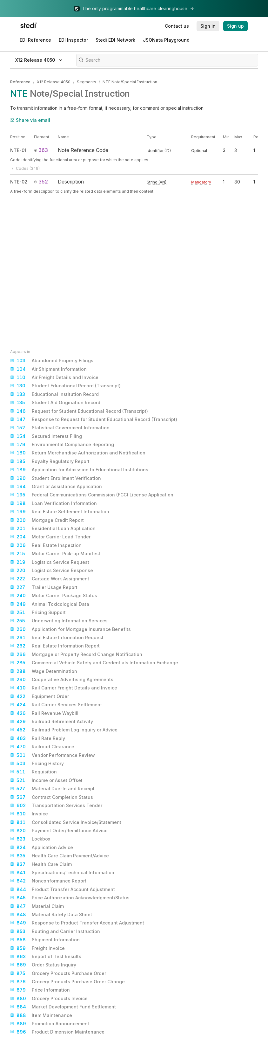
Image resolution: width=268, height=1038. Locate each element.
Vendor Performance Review (52, 755)
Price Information (40, 989)
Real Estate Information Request (57, 637)
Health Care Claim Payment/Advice (59, 855)
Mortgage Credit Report (47, 520)
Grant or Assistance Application (56, 486)
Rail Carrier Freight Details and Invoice (63, 687)
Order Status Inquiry (43, 964)
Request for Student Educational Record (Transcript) (79, 411)
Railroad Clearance (42, 746)
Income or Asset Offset (46, 780)
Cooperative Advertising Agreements (61, 679)
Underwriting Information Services (59, 620)
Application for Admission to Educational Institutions (79, 469)
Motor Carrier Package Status (53, 595)
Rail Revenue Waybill (44, 713)
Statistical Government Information (60, 427)
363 (41, 150)
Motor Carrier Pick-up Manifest (55, 553)
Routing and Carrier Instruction (55, 931)
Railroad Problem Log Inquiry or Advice (63, 729)
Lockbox (30, 838)
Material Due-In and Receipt (52, 788)
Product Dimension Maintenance (57, 1031)
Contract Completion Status (51, 797)
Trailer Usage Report (43, 587)
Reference (20, 82)
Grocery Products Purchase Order (58, 973)
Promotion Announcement (49, 1023)
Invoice (29, 813)
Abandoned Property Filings (51, 360)
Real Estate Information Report (55, 645)
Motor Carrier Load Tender (50, 536)
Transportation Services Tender (56, 805)
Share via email (30, 119)
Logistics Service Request (49, 562)
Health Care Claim (41, 864)
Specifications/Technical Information (62, 872)
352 (41, 181)
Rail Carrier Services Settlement (56, 704)
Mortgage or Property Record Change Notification (76, 654)
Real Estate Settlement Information (59, 511)
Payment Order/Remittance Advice (59, 830)
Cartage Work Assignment (49, 578)
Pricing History (37, 763)
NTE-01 (18, 150)
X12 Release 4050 (53, 82)
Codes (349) (25, 168)
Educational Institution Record (54, 394)
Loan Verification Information (53, 503)
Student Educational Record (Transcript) (65, 385)
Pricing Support (38, 612)
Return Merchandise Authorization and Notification (77, 452)
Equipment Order (39, 696)
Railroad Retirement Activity (51, 721)
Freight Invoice (37, 948)
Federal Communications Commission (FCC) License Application (91, 494)
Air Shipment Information (48, 369)
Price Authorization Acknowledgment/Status (70, 897)
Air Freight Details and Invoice (54, 377)
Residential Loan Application (53, 528)
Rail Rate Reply (37, 738)
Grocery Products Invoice (49, 998)
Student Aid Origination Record (55, 402)
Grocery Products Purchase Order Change (67, 981)
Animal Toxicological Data (49, 604)
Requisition (33, 771)
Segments (86, 82)
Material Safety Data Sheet (51, 914)
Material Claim (37, 906)
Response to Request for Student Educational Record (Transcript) (93, 419)
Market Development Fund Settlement (63, 1006)
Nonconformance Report (48, 880)
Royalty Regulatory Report (50, 461)
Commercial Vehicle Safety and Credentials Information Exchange (94, 662)
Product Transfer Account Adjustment (62, 889)
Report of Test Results (45, 956)
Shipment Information (45, 939)
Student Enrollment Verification (55, 478)
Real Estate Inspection (46, 545)
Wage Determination (43, 671)
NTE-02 (18, 181)
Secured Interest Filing (46, 436)
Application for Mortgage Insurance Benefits (70, 629)
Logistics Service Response (51, 570)
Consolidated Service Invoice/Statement (65, 822)
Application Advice (41, 847)
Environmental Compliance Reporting (62, 444)
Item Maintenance (41, 1015)
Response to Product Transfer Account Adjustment (77, 922)
